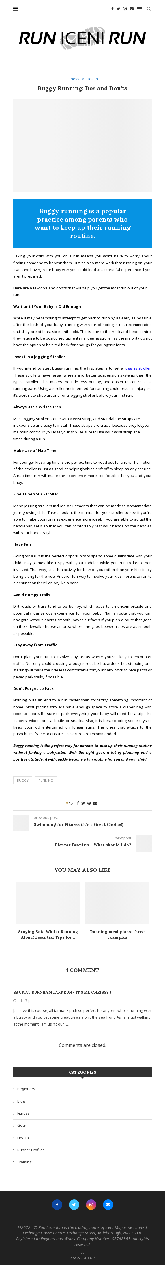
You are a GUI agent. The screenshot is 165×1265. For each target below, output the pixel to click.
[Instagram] (125, 8)
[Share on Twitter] (83, 803)
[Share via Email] (95, 803)
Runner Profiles (31, 1149)
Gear (21, 1125)
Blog (21, 1101)
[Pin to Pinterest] (89, 803)
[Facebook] (112, 8)
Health (23, 1137)
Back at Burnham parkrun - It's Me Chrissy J (62, 992)
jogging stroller (138, 368)
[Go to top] (82, 1257)
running (45, 780)
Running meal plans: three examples (117, 934)
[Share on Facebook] (78, 803)
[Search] (149, 8)
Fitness (23, 1113)
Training (24, 1162)
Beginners (26, 1088)
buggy (23, 780)
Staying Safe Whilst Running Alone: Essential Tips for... (48, 934)
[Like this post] (71, 803)
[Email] (132, 8)
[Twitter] (118, 8)
